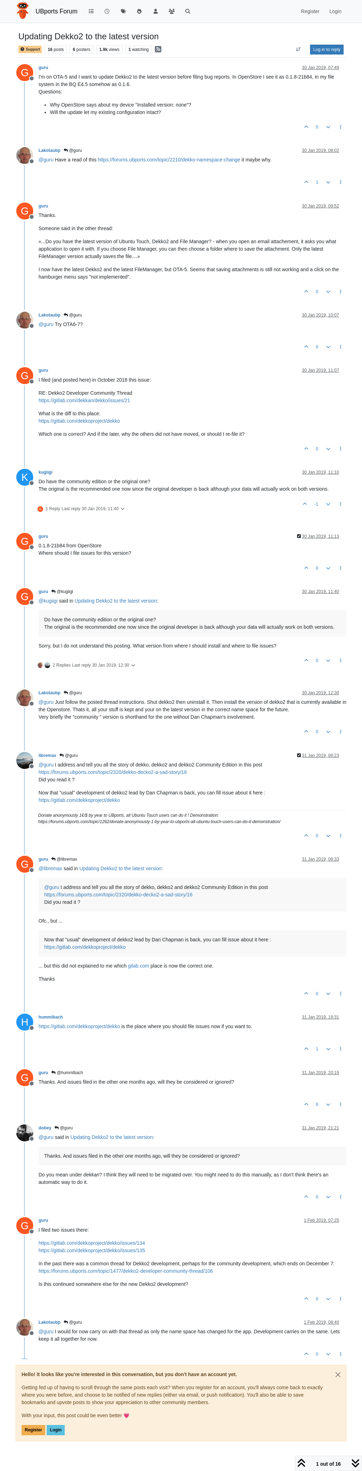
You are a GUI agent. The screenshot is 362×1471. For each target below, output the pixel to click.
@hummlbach (67, 1072)
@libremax (64, 859)
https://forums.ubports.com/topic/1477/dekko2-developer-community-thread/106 (126, 1271)
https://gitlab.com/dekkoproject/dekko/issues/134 (92, 1243)
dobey (45, 1127)
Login (56, 1429)
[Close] (338, 1374)
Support (30, 49)
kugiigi (45, 472)
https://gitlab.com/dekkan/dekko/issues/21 (84, 400)
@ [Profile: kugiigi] (48, 601)
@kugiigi (62, 591)
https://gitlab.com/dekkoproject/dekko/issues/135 (92, 1250)
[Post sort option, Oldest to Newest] (298, 50)
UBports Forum (57, 11)
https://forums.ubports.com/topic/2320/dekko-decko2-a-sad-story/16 (113, 772)
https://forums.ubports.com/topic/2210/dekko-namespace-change (169, 160)
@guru (73, 150)
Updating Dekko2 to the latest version (116, 601)
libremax (47, 755)
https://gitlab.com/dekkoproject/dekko (79, 421)
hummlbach (51, 1017)
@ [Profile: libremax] (50, 868)
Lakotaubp (49, 150)
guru (43, 67)
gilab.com (138, 966)
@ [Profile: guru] (46, 160)
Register (33, 1429)
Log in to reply (326, 49)
